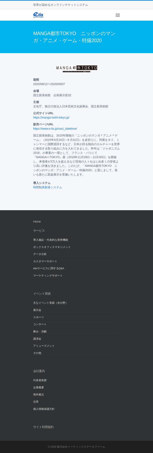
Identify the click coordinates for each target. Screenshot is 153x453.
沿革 (36, 401)
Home (37, 221)
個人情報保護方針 (44, 409)
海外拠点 (38, 394)
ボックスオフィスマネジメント (52, 247)
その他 (37, 353)
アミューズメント (44, 345)
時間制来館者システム (47, 187)
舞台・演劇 (40, 331)
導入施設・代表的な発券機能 (50, 239)
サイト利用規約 (43, 427)
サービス (39, 230)
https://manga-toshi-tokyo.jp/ (51, 117)
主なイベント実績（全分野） (50, 302)
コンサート (40, 324)
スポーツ (38, 317)
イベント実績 (42, 293)
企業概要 (38, 387)
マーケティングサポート (48, 275)
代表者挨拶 (40, 380)
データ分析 (40, 254)
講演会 (37, 338)
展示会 (37, 310)
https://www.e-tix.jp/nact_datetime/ (55, 128)
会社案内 (39, 371)
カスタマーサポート (45, 261)
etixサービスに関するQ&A (48, 268)
